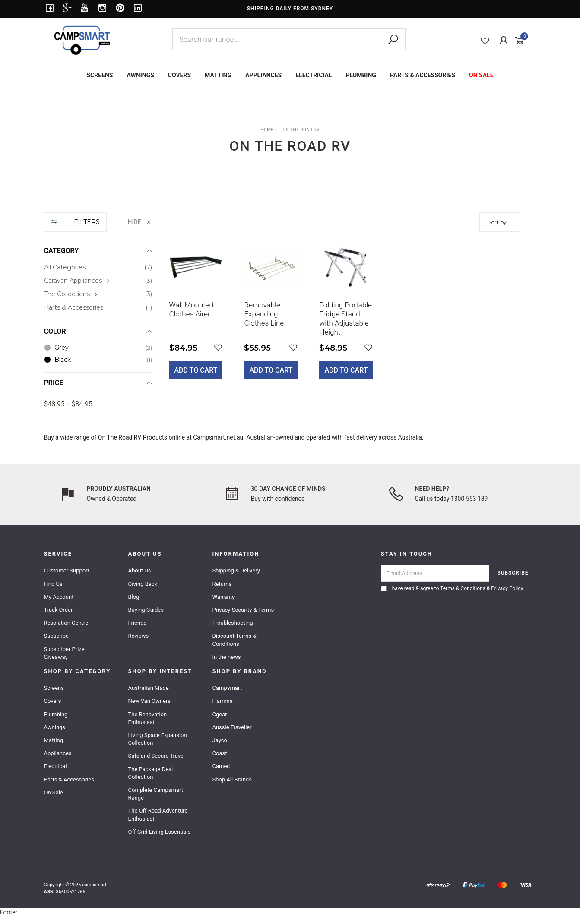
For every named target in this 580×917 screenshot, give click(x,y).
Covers (52, 701)
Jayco (219, 740)
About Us (139, 570)
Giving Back (143, 584)
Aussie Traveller (232, 727)
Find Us (53, 584)
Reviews (138, 635)
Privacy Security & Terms (243, 610)
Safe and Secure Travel (156, 756)
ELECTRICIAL (313, 75)
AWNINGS (140, 75)
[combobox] (289, 39)
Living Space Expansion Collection (157, 739)
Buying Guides (146, 610)
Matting (53, 740)
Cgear (219, 714)
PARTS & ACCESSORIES (422, 75)
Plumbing (56, 714)
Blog (133, 597)
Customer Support (67, 570)
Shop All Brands (232, 779)
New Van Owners (149, 701)
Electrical (55, 766)
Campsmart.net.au (218, 437)
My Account (59, 597)
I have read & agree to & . (452, 588)
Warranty (223, 597)
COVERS (179, 75)
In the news (226, 657)
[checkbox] (98, 281)
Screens (54, 688)
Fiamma (222, 701)
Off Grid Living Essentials (159, 831)
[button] (218, 347)
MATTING (218, 75)
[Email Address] (435, 573)
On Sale (53, 792)
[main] (344, 316)
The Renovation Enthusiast (147, 718)
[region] (98, 313)
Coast (219, 753)
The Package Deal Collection (150, 773)
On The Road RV (120, 437)
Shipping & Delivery (236, 570)
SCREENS (99, 75)
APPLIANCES (263, 75)
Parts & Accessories (69, 779)
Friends (137, 623)
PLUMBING (361, 75)
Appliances (58, 753)
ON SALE (481, 75)
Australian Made (148, 688)
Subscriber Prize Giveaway (64, 653)
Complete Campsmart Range (155, 794)
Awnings (55, 727)
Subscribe (56, 635)
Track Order (58, 610)
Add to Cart (196, 370)
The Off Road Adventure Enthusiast (158, 814)
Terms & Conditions (462, 588)
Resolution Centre (66, 623)
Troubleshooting (232, 623)
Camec (221, 766)
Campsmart (227, 688)
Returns (222, 584)
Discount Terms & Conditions (234, 639)
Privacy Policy (507, 588)
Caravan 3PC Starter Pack (64, 881)
